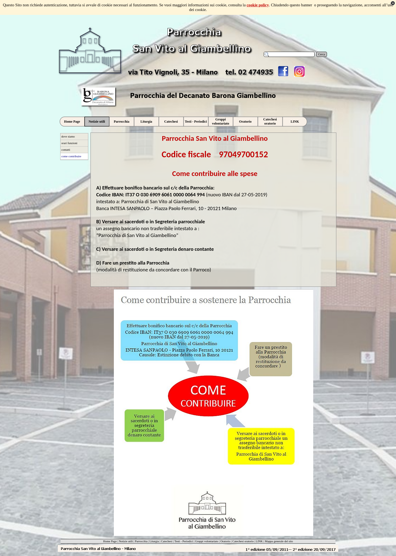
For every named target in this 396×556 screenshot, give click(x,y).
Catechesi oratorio (243, 541)
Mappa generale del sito (279, 541)
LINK (259, 541)
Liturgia (154, 541)
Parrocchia (141, 541)
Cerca (321, 54)
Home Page (110, 541)
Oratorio (225, 541)
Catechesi (166, 541)
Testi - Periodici (183, 541)
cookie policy (258, 5)
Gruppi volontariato (206, 541)
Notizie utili (126, 541)
